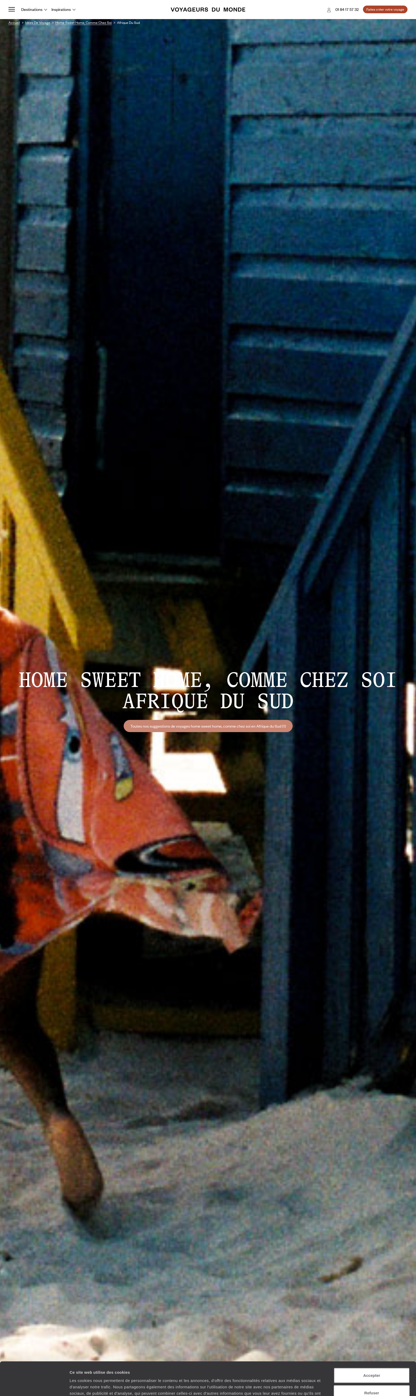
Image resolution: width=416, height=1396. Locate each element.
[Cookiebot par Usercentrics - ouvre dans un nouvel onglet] (34, 1386)
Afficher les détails (292, 1385)
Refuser (371, 1361)
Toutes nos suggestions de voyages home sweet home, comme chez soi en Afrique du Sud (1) (208, 726)
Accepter (371, 1344)
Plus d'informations (188, 1368)
